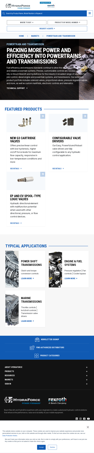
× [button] (87, 427)
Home (21, 36)
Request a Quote (47, 29)
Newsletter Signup (47, 340)
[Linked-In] (76, 419)
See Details (16, 169)
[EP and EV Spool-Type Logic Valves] (26, 205)
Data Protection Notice (9, 436)
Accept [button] (41, 447)
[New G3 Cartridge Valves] (26, 149)
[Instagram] (80, 419)
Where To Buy (27, 22)
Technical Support (17, 88)
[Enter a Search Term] (45, 13)
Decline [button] (52, 447)
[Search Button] (3, 13)
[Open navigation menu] (90, 13)
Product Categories (47, 356)
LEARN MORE (27, 279)
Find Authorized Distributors (47, 348)
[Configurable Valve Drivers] (68, 149)
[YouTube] (88, 419)
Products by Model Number (67, 22)
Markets (35, 36)
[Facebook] (84, 419)
